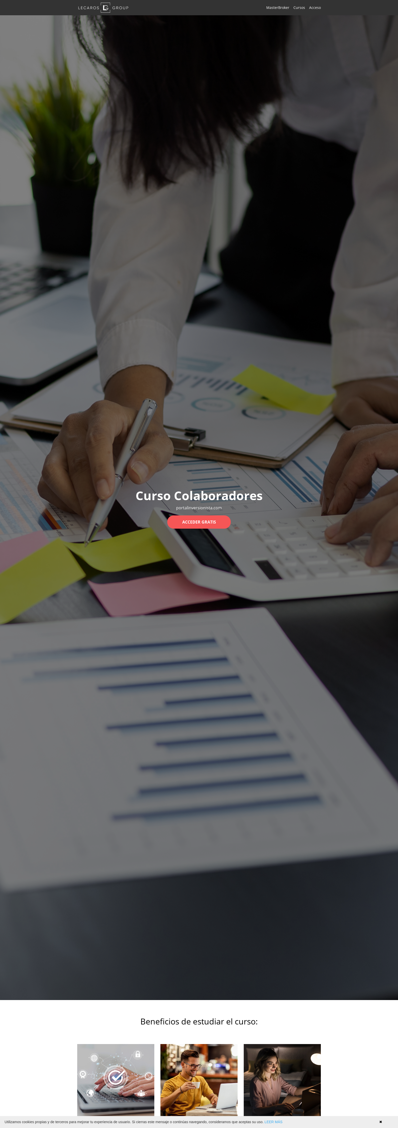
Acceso (315, 7)
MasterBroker (277, 7)
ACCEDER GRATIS (199, 522)
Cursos (299, 7)
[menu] (291, 7)
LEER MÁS (273, 1122)
